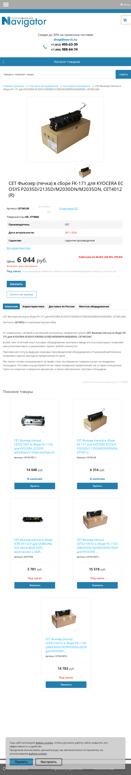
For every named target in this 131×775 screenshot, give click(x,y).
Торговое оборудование (43, 86)
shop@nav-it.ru (65, 39)
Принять (21, 762)
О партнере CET (68, 208)
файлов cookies (38, 753)
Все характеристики (19, 248)
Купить (34, 486)
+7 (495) (64, 49)
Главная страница (13, 86)
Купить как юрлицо (21, 294)
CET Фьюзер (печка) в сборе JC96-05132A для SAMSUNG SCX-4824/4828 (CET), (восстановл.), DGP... (33, 546)
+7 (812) (64, 44)
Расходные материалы (76, 86)
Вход (127, 4)
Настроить (49, 762)
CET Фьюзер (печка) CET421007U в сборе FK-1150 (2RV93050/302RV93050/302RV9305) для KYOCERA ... (97, 546)
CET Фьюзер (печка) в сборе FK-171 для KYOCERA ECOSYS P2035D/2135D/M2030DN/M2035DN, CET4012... (97, 446)
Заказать (16, 284)
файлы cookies (44, 742)
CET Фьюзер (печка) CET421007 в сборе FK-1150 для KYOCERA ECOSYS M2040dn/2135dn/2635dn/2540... (34, 446)
